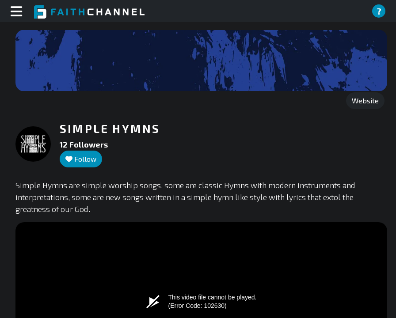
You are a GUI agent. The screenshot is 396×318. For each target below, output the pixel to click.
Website (365, 100)
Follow (80, 159)
